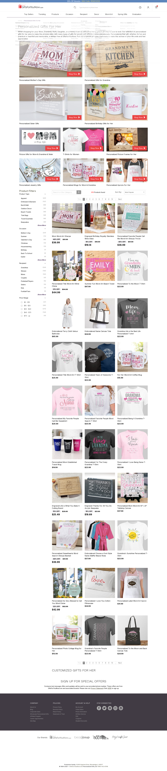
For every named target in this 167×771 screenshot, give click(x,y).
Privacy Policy (57, 707)
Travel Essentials (33, 218)
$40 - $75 (27, 312)
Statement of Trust (59, 714)
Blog (31, 709)
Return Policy (57, 712)
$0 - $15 (27, 302)
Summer (33, 236)
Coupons (78, 718)
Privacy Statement (97, 688)
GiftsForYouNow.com (76, 766)
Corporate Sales (35, 712)
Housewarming (33, 246)
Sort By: (118, 192)
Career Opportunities (36, 718)
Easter (33, 256)
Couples (33, 277)
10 (112, 199)
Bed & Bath (33, 205)
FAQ (77, 716)
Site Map (33, 721)
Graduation (136, 14)
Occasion (69, 14)
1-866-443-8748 (102, 766)
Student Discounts (81, 721)
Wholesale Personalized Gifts (39, 714)
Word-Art (109, 14)
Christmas (33, 243)
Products (55, 14)
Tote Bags (33, 215)
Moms (33, 274)
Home (20, 20)
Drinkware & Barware (33, 201)
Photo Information (81, 712)
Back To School (33, 253)
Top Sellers (28, 14)
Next (120, 199)
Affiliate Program (35, 716)
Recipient (83, 14)
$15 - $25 (27, 305)
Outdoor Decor (33, 208)
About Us (33, 707)
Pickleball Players (33, 281)
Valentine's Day (33, 239)
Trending (42, 14)
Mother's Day (33, 233)
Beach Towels (33, 211)
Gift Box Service (81, 714)
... (115, 199)
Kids (33, 288)
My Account (79, 707)
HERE (109, 688)
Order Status (80, 709)
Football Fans (33, 291)
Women (33, 271)
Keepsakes (33, 222)
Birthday (33, 250)
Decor (96, 14)
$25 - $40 (27, 309)
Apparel (33, 198)
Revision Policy (58, 709)
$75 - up (27, 316)
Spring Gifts (122, 14)
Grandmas (33, 267)
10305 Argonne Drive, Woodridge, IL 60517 (89, 764)
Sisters (33, 284)
